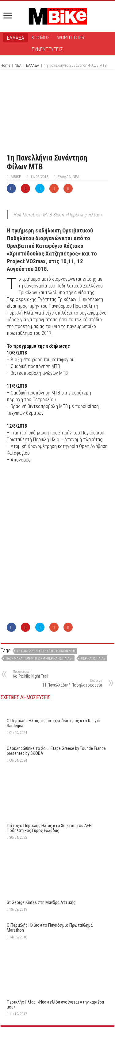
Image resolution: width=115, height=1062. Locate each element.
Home (5, 65)
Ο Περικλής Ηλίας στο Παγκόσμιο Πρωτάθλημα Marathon (50, 927)
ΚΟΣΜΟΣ (41, 37)
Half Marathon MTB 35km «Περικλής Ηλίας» (39, 658)
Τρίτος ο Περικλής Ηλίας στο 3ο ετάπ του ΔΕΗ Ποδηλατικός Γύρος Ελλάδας (49, 828)
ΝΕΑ (18, 65)
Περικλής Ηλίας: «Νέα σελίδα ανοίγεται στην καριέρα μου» (55, 1004)
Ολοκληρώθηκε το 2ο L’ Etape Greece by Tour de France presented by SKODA (56, 751)
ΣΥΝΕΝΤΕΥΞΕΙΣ (47, 49)
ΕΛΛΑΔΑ (15, 38)
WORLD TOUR (70, 37)
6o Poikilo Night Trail (44, 674)
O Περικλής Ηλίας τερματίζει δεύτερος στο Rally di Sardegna (53, 723)
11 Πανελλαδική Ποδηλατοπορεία (70, 683)
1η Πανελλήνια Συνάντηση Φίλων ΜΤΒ (46, 651)
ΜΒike (16, 176)
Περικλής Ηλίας (93, 658)
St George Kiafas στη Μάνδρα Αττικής (41, 902)
